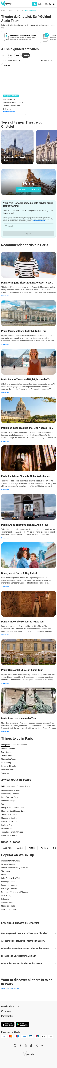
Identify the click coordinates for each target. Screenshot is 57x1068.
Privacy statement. (39, 221)
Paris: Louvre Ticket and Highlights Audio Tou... (27, 379)
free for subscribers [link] (9, 111)
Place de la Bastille (8, 818)
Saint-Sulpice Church (9, 821)
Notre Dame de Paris (9, 797)
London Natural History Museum (14, 868)
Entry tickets (6, 752)
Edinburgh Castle (8, 882)
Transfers (5, 773)
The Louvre (5, 871)
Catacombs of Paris (9, 909)
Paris (18, 10)
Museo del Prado (8, 906)
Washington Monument (10, 861)
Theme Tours (6, 756)
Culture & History (8, 749)
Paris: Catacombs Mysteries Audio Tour (22, 621)
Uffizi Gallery (6, 895)
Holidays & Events (8, 766)
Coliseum (5, 899)
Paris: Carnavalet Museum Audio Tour (22, 670)
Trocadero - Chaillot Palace (12, 832)
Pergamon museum (9, 885)
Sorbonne (5, 804)
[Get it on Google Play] (22, 1024)
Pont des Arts (6, 825)
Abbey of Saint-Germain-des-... (13, 808)
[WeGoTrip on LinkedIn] (42, 1045)
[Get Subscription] (34, 4)
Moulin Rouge (6, 828)
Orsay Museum (7, 902)
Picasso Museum (8, 864)
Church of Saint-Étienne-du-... (13, 811)
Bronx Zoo (5, 875)
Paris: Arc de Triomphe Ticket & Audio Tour (24, 524)
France (11, 10)
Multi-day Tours (7, 769)
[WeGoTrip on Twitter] (37, 1045)
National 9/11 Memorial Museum (14, 892)
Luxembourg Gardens (10, 794)
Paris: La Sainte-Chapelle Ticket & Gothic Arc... (27, 476)
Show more (5, 296)
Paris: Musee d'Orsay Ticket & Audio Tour (23, 331)
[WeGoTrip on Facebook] (20, 1045)
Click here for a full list (10, 988)
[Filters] (3, 55)
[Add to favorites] (24, 65)
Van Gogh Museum (9, 888)
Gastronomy (6, 763)
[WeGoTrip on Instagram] (15, 1045)
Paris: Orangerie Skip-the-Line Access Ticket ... (27, 282)
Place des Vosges (8, 801)
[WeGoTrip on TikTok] (31, 1045)
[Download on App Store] (8, 1024)
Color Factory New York (10, 878)
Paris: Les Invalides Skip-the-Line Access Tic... (27, 427)
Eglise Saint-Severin (9, 835)
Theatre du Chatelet (30, 10)
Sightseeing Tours (8, 759)
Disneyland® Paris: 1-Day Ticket (19, 573)
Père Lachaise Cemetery (11, 790)
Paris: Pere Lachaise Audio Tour (18, 718)
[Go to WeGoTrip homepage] (7, 3)
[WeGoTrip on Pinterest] (26, 1045)
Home (3, 10)
